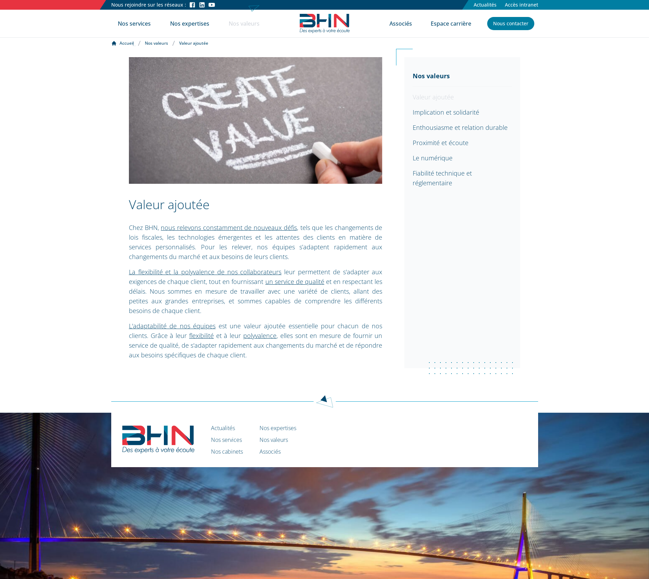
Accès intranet (521, 4)
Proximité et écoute (440, 143)
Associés (400, 23)
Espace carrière (451, 23)
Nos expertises (189, 23)
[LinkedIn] (202, 4)
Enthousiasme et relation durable (460, 127)
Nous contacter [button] (510, 23)
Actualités (485, 4)
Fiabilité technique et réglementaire (442, 178)
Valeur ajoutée (433, 97)
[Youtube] (211, 4)
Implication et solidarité (446, 112)
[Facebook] (192, 4)
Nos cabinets (227, 451)
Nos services (134, 23)
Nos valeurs (244, 23)
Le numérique (433, 158)
